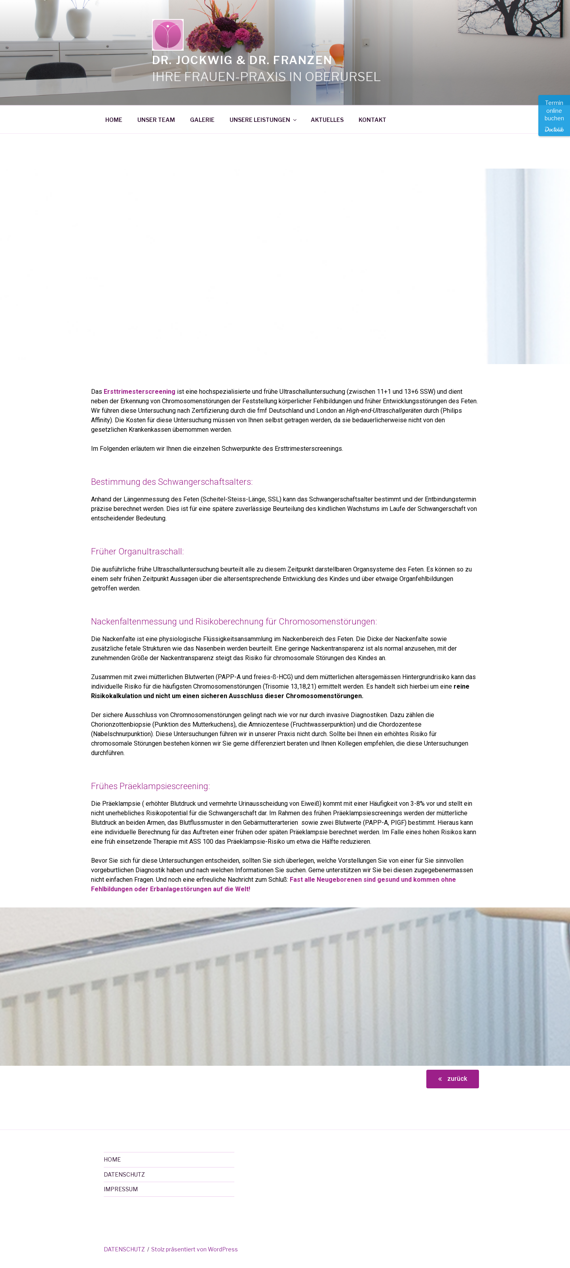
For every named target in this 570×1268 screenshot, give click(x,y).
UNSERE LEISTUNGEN (264, 119)
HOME (113, 119)
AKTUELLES (327, 119)
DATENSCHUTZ (124, 1174)
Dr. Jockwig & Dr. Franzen (242, 60)
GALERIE (202, 119)
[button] (452, 1079)
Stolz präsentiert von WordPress (194, 1249)
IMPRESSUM (121, 1189)
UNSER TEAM (156, 119)
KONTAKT (372, 119)
